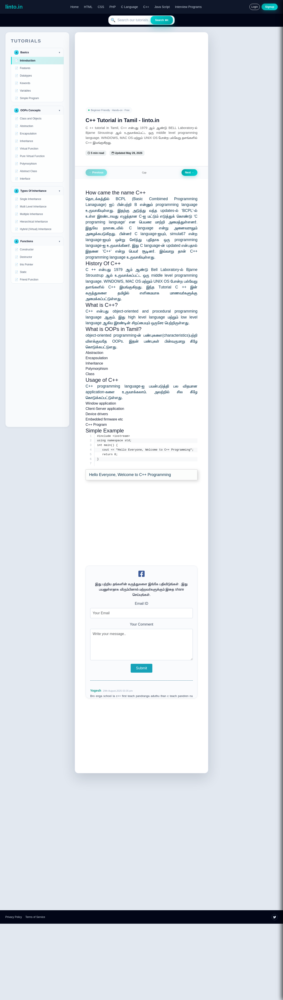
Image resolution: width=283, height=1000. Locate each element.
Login (254, 6)
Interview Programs (188, 7)
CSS (101, 7)
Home (74, 7)
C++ (146, 7)
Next (189, 172)
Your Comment (141, 625)
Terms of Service (35, 917)
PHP (112, 7)
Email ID (141, 604)
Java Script (162, 7)
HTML (88, 7)
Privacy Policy (13, 917)
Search (161, 20)
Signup (269, 6)
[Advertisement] (37, 355)
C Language (129, 7)
